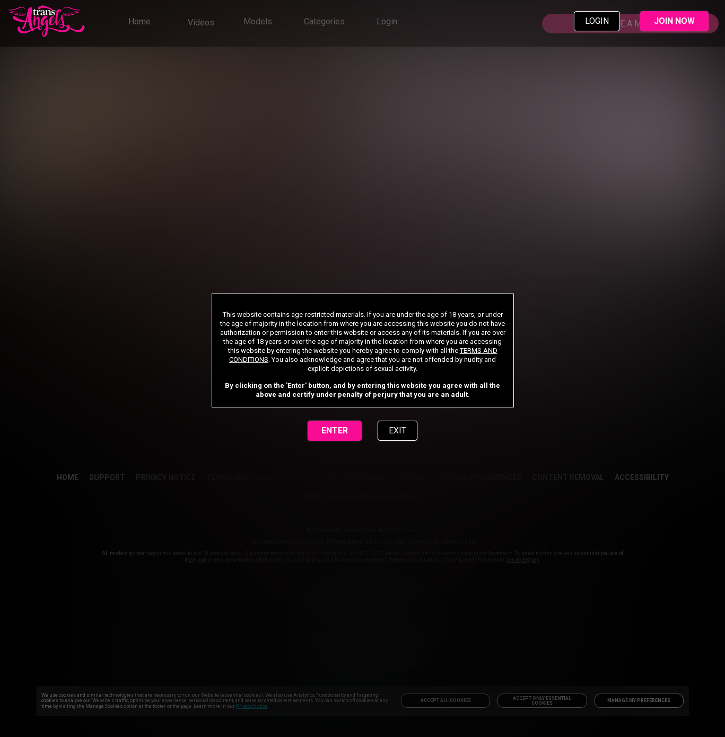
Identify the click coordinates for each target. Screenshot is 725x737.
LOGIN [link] (597, 21)
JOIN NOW (674, 21)
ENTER (334, 430)
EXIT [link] (397, 430)
